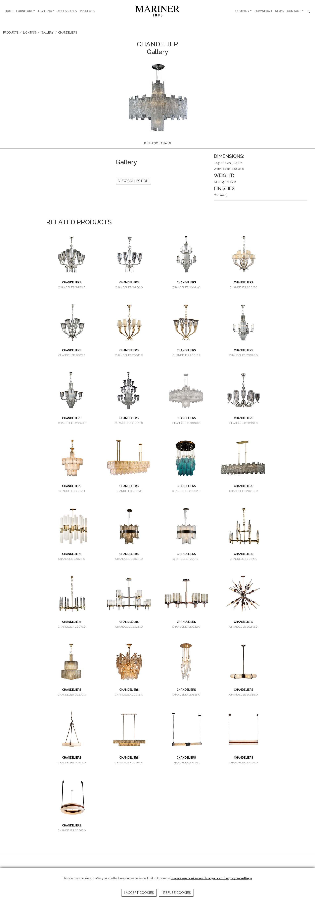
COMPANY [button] (242, 11)
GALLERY (47, 32)
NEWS (279, 11)
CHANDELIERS (67, 32)
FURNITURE (24, 11)
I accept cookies (139, 893)
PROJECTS (87, 11)
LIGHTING (45, 11)
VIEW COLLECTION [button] (133, 181)
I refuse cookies (176, 893)
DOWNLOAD (263, 11)
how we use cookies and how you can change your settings (211, 878)
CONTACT (294, 11)
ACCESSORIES (67, 11)
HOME (9, 11)
